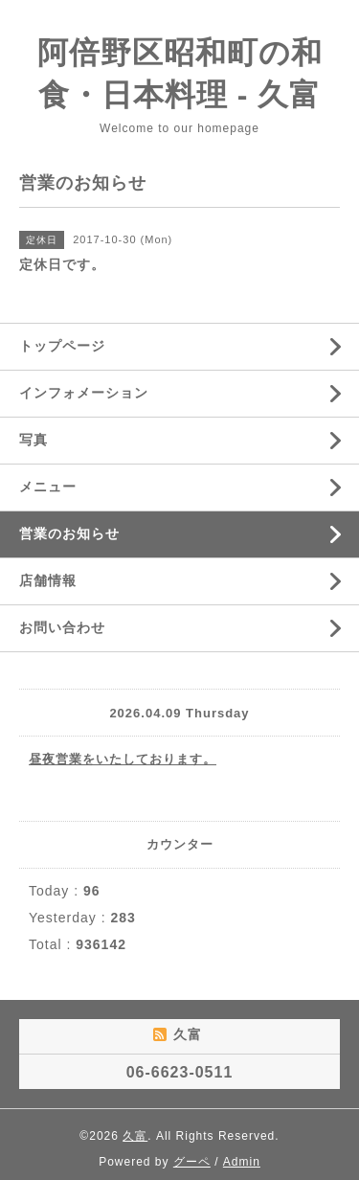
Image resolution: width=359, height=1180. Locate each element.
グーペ (192, 1162)
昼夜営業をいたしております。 (122, 759)
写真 (33, 439)
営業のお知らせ (69, 533)
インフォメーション (83, 392)
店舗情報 (48, 580)
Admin (241, 1162)
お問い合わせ (62, 627)
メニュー (48, 486)
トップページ (62, 345)
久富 (135, 1136)
